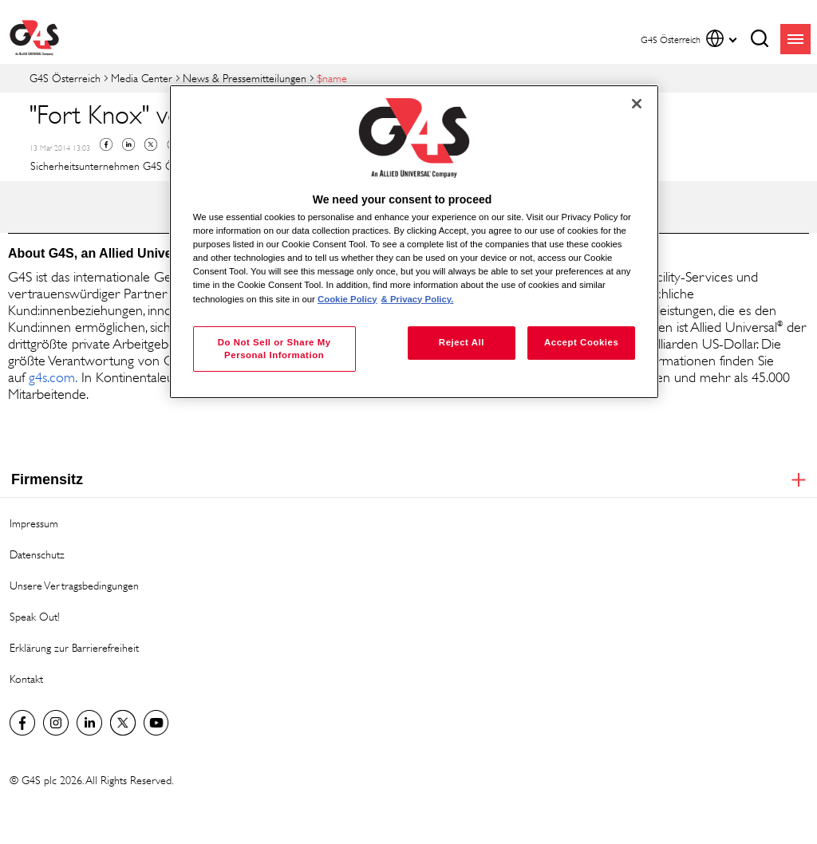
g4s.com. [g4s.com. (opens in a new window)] (53, 377)
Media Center (141, 78)
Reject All (461, 342)
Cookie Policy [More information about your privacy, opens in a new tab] (347, 299)
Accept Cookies (581, 342)
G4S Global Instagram (56, 723)
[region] (414, 242)
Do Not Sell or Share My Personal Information (274, 348)
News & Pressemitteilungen (244, 78)
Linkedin (128, 144)
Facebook (106, 144)
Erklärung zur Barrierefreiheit (74, 647)
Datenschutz (37, 554)
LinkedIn (89, 723)
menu (795, 39)
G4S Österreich (65, 78)
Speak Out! (34, 616)
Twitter (150, 144)
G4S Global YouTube (156, 723)
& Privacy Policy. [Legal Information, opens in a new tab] (417, 299)
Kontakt (26, 678)
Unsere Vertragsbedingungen (74, 585)
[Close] (636, 103)
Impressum (34, 523)
